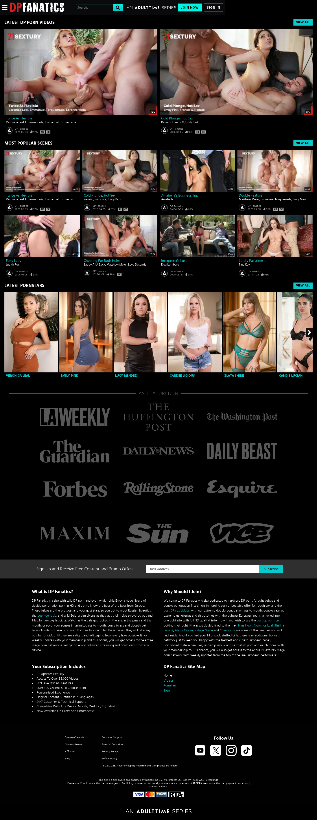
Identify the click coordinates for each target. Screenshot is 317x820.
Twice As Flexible (19, 118)
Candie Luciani (291, 375)
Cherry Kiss (227, 630)
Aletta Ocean (184, 630)
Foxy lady (13, 260)
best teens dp (46, 615)
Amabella (167, 199)
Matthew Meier (249, 199)
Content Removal (158, 786)
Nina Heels (245, 625)
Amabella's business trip (179, 195)
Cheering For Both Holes (102, 260)
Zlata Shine (234, 375)
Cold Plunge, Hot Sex (177, 118)
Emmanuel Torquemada (60, 122)
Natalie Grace (203, 630)
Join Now (190, 7)
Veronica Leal (15, 122)
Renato (166, 122)
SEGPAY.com (200, 783)
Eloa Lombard (170, 264)
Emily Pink (192, 122)
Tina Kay (244, 264)
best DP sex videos (177, 610)
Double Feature (250, 195)
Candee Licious (182, 375)
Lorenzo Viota (34, 122)
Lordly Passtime (251, 260)
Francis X (178, 122)
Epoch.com (86, 783)
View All (303, 22)
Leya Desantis (137, 264)
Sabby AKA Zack (94, 264)
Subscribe (271, 569)
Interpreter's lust (174, 260)
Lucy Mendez (301, 199)
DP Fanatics (21, 128)
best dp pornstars (269, 620)
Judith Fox (13, 264)
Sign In (213, 7)
